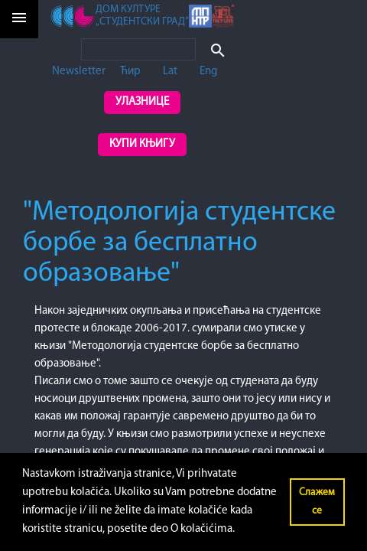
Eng (208, 71)
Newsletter (79, 71)
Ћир (130, 71)
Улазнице (142, 102)
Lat (170, 71)
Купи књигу (142, 144)
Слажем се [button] (317, 501)
